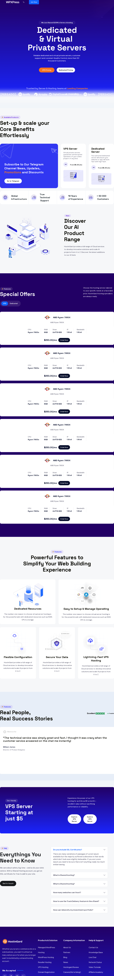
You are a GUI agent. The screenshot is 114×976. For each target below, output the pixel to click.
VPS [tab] (4, 303)
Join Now (34, 2)
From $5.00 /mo (76, 165)
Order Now (64, 340)
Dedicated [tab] (14, 303)
